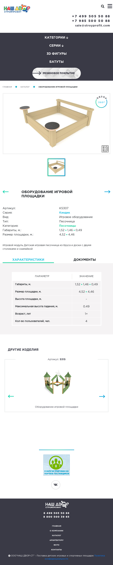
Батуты (56, 61)
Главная (7, 87)
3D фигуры (57, 53)
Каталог (25, 87)
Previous (11, 396)
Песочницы (67, 226)
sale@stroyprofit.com (92, 25)
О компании (56, 531)
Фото (56, 545)
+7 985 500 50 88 (91, 21)
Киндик (64, 212)
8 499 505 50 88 (57, 513)
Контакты (56, 550)
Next (102, 396)
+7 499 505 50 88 (91, 16)
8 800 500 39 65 (56, 517)
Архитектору (56, 540)
